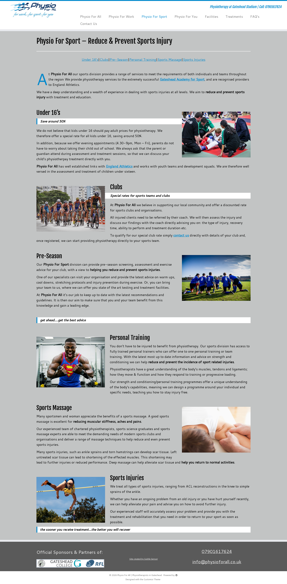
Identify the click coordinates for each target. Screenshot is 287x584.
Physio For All (90, 16)
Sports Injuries (194, 59)
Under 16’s (90, 59)
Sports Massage (169, 59)
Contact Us (88, 23)
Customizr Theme (152, 579)
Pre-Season (119, 59)
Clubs (104, 59)
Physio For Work (121, 16)
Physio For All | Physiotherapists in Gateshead (139, 575)
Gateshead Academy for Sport (182, 79)
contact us (181, 235)
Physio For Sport (154, 16)
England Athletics (119, 166)
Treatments (234, 16)
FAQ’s (254, 16)
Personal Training (142, 59)
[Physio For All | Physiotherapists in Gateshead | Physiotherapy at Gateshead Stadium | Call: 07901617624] (33, 10)
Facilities (211, 16)
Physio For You (185, 16)
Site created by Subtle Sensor (143, 558)
